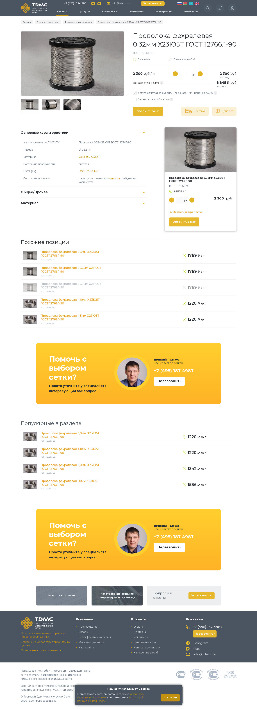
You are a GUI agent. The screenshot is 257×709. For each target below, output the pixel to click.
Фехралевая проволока (78, 22)
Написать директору (147, 647)
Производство (88, 626)
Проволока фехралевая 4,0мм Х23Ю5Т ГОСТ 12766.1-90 (70, 301)
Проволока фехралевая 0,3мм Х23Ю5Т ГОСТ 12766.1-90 (70, 253)
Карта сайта (86, 647)
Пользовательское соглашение (41, 650)
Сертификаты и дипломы (95, 637)
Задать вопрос (201, 595)
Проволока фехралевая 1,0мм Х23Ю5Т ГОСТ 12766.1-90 (70, 483)
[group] (72, 63)
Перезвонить (169, 381)
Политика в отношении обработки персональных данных (43, 635)
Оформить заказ (148, 111)
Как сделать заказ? (146, 652)
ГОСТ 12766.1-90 (89, 171)
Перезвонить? (153, 3)
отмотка (114, 178)
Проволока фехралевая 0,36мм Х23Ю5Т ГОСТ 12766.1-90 (71, 269)
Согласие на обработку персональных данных (45, 643)
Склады (83, 632)
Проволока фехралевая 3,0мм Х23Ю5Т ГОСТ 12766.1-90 (70, 435)
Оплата (138, 626)
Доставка (140, 632)
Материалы (164, 11)
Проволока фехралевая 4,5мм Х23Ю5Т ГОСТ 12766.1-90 (70, 317)
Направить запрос (145, 642)
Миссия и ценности (91, 642)
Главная (26, 22)
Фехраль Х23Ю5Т (90, 157)
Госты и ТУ (109, 11)
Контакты (191, 11)
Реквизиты (141, 637)
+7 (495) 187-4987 (75, 3)
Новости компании (61, 595)
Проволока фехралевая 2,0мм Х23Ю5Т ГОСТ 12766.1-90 (70, 467)
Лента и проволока (48, 22)
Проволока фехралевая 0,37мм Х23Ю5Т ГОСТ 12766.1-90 (71, 285)
